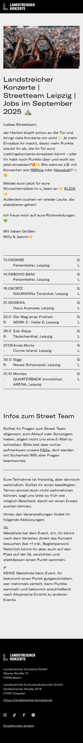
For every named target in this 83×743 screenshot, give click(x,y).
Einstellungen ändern (18, 725)
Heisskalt (62, 170)
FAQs (45, 450)
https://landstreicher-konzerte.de (27, 700)
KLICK (69, 188)
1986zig (36, 170)
